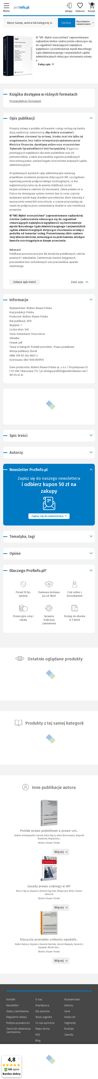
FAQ (37, 1034)
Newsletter (12, 1005)
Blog (37, 1040)
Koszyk (91, 7)
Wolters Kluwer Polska (35, 316)
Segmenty (70, 1023)
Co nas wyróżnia (44, 1023)
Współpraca (42, 1005)
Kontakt (10, 999)
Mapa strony (42, 1028)
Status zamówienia (17, 1011)
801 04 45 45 (16, 374)
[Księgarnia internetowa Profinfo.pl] (21, 7)
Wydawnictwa (72, 999)
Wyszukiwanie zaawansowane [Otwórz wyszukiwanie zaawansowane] (85, 22)
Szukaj (66, 23)
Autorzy (68, 1005)
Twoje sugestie (43, 1017)
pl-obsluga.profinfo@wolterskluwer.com (63, 371)
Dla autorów (42, 1011)
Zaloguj (68, 7)
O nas (38, 999)
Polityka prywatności (18, 1023)
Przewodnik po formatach (25, 101)
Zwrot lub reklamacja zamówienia (18, 1030)
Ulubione (80, 7)
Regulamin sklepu (16, 1017)
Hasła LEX (69, 1017)
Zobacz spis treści (24, 282)
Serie (67, 1011)
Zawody (68, 1034)
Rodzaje (69, 1028)
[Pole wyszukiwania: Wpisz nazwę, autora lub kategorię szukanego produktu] (29, 23)
